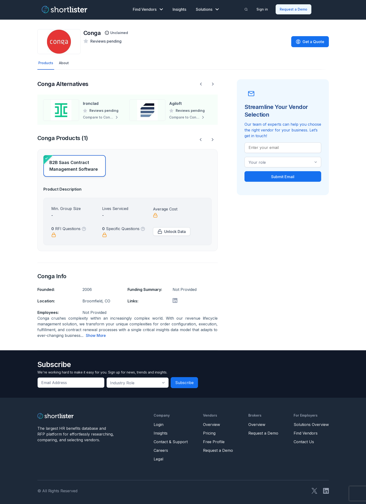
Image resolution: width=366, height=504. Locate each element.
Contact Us (304, 440)
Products (46, 61)
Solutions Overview (311, 423)
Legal (158, 457)
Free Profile (214, 440)
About (65, 61)
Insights (179, 8)
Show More (96, 334)
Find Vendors (148, 8)
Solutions (207, 8)
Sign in (262, 8)
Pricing (209, 432)
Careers (161, 449)
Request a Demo (294, 8)
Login (158, 423)
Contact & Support (171, 440)
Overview (211, 423)
